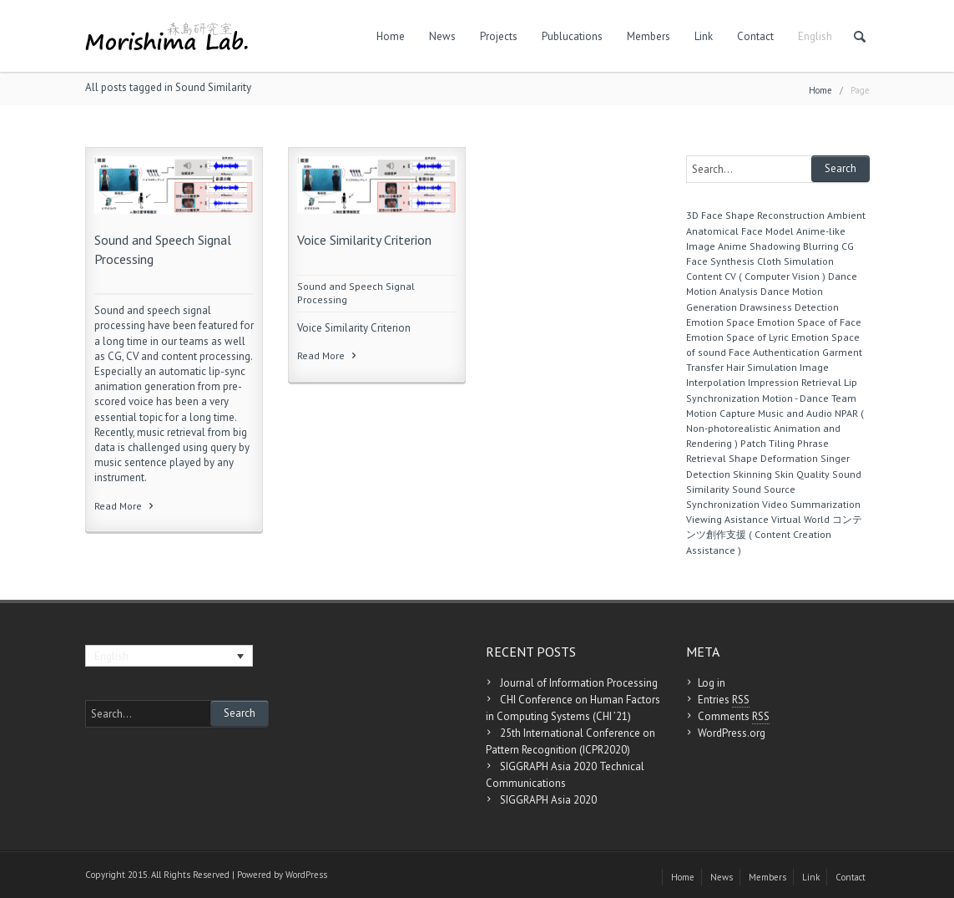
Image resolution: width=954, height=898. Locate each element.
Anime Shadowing (759, 246)
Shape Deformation (773, 458)
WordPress (306, 874)
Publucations (572, 36)
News (442, 36)
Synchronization (723, 504)
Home (390, 36)
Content (704, 276)
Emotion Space (720, 322)
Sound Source (763, 489)
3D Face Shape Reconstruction (755, 215)
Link (703, 36)
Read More (125, 506)
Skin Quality (802, 474)
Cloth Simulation (795, 261)
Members (648, 36)
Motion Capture (720, 413)
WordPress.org (731, 733)
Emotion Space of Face (809, 322)
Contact (755, 36)
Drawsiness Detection (789, 307)
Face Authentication (774, 352)
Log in (711, 683)
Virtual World (800, 519)
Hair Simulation (761, 367)
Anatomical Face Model (740, 231)
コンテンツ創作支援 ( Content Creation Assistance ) (774, 534)
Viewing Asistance (727, 519)
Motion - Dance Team (809, 398)
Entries (724, 700)
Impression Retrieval (794, 382)
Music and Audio (795, 413)
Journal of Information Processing (579, 683)
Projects (498, 36)
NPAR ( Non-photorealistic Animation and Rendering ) (775, 428)
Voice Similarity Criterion (364, 239)
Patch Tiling (767, 443)
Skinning (752, 474)
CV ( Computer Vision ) (774, 276)
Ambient (846, 215)
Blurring (821, 246)
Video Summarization (811, 504)
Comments (734, 716)
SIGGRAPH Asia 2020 (548, 800)
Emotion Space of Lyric (737, 337)
